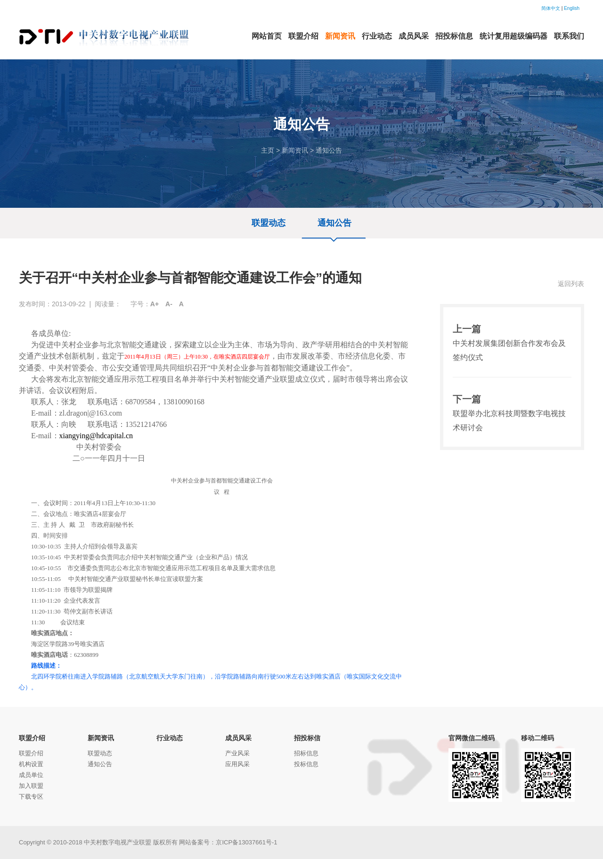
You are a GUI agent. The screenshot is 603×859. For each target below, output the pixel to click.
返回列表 (571, 283)
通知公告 (329, 150)
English (571, 8)
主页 (267, 150)
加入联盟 (31, 785)
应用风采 (237, 764)
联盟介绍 (32, 738)
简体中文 (550, 8)
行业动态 (169, 738)
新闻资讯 (295, 150)
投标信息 (306, 764)
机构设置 (31, 764)
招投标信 (307, 738)
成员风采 (238, 738)
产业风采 (237, 753)
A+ (154, 304)
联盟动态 (268, 223)
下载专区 (31, 796)
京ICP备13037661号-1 (246, 842)
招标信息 (306, 753)
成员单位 (31, 774)
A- (168, 304)
